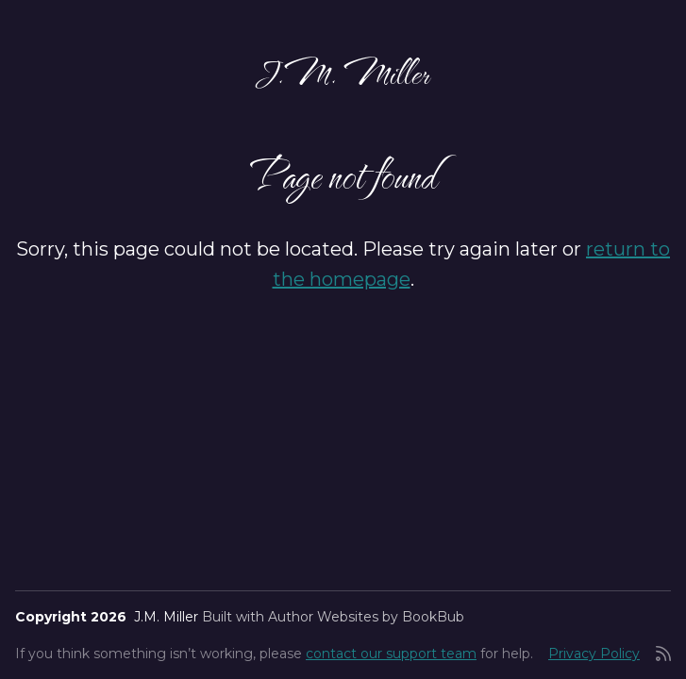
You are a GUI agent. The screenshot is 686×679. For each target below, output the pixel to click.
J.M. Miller (343, 72)
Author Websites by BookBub (366, 616)
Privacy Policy (594, 653)
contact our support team (391, 653)
